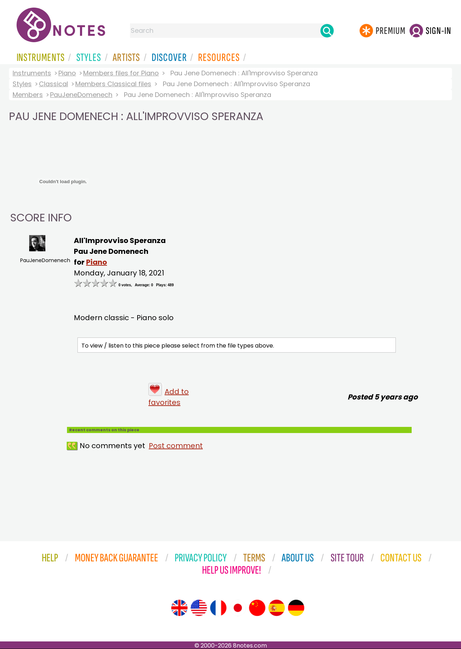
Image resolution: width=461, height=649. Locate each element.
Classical (53, 83)
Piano (67, 73)
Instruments (32, 73)
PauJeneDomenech (81, 94)
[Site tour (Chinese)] (257, 608)
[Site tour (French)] (218, 608)
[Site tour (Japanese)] (238, 608)
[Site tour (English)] (179, 608)
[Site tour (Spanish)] (277, 608)
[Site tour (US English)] (199, 608)
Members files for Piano (121, 73)
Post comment (176, 446)
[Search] (327, 30)
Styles (22, 83)
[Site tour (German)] (296, 608)
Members (28, 94)
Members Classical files (113, 83)
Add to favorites (168, 397)
